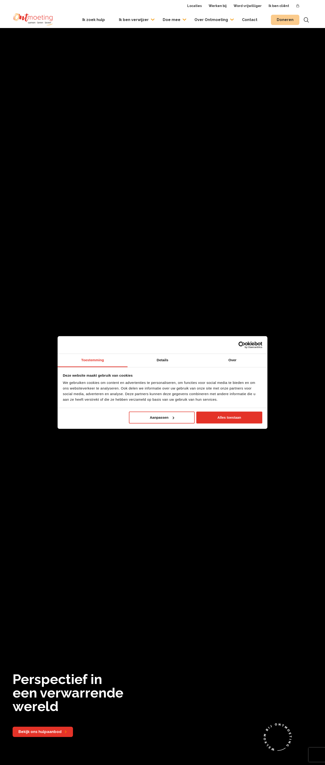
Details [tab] (162, 360)
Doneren (285, 20)
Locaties (194, 6)
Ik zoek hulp (93, 20)
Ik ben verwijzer (134, 20)
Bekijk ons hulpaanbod (40, 732)
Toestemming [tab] (92, 360)
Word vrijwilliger (248, 6)
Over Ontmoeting (211, 20)
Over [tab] (232, 360)
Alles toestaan (229, 417)
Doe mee (171, 20)
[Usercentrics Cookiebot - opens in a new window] (241, 344)
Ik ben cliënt (279, 6)
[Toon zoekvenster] (306, 20)
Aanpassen (162, 417)
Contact (249, 20)
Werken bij (218, 6)
